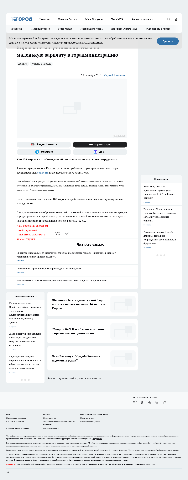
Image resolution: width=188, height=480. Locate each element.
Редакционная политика (90, 422)
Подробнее (97, 439)
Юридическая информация (17, 428)
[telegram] (68, 234)
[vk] (57, 234)
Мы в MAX (117, 19)
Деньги (22, 63)
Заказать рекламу (142, 19)
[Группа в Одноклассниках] (142, 402)
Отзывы (46, 414)
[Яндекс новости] (44, 145)
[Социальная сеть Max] (100, 152)
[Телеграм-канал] (44, 152)
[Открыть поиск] (168, 19)
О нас (8, 414)
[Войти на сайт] (176, 19)
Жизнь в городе (41, 63)
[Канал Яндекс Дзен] (100, 145)
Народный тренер (40, 28)
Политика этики (87, 418)
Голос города (65, 28)
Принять (168, 41)
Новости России (67, 19)
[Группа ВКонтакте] (135, 402)
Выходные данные (50, 428)
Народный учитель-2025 (124, 28)
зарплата (43, 172)
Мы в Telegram (94, 19)
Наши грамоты (49, 418)
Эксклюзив (16, 28)
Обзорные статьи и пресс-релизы (94, 414)
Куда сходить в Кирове (158, 28)
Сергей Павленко (115, 75)
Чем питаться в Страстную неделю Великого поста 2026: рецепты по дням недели (72, 282)
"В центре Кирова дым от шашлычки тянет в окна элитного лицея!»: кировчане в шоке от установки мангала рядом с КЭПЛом (72, 256)
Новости (45, 19)
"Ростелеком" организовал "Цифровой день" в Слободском (72, 270)
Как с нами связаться (15, 422)
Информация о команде (16, 418)
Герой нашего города (91, 28)
